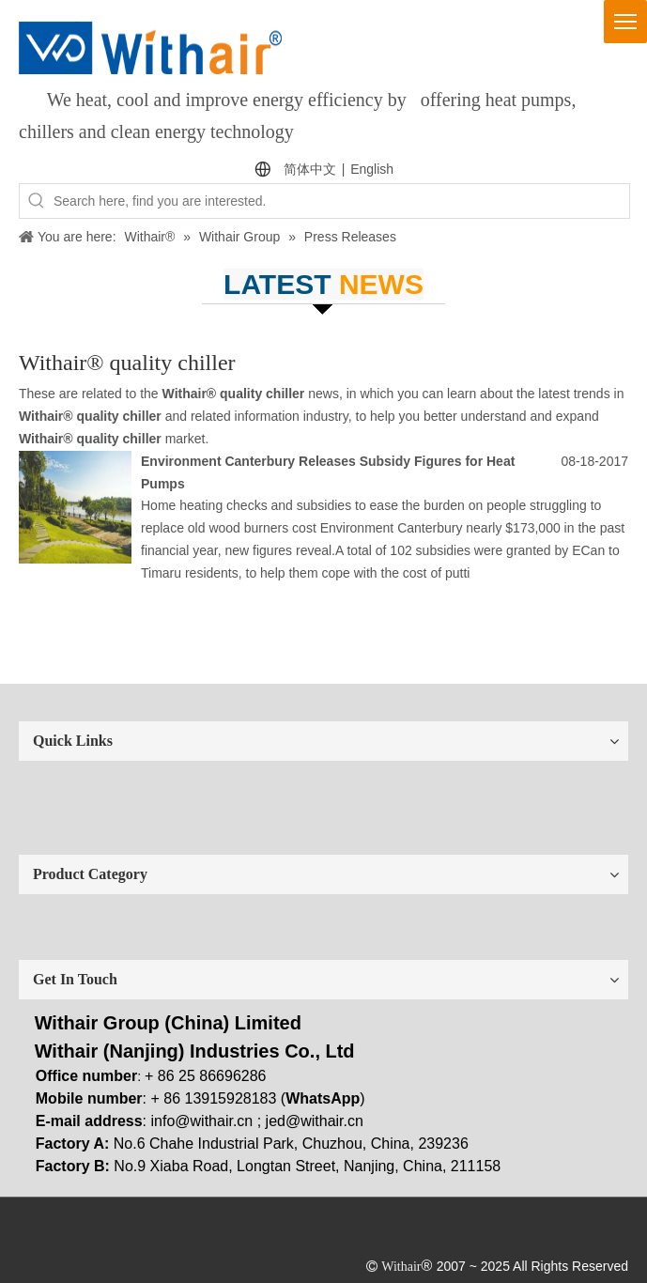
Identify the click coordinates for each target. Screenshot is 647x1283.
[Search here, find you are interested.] (341, 201)
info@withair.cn (202, 1121)
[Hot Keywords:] (37, 201)
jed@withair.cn (314, 1121)
